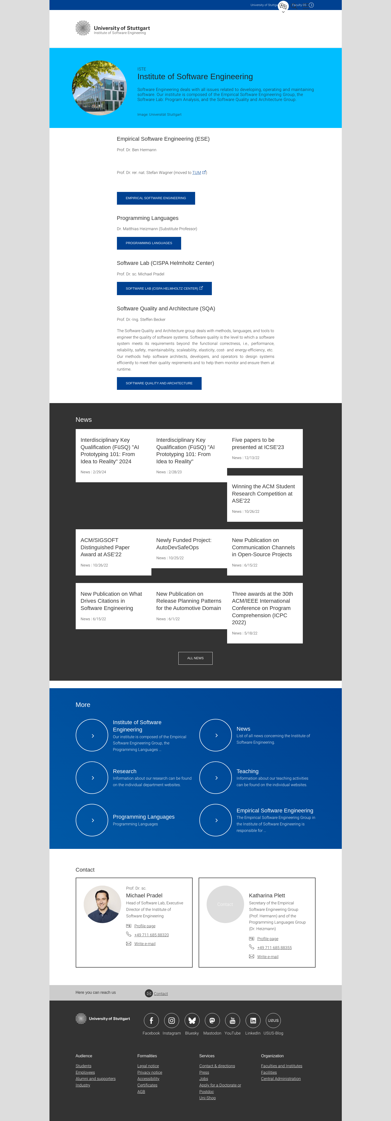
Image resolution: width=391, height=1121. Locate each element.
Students (83, 1065)
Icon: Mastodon (212, 1020)
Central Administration (281, 1078)
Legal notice (148, 1065)
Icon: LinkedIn (253, 1020)
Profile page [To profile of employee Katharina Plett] (267, 938)
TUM (196, 172)
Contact (156, 993)
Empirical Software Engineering (156, 198)
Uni (265, 5)
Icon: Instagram (171, 1020)
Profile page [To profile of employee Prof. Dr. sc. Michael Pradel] (144, 925)
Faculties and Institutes (281, 1065)
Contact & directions (217, 1065)
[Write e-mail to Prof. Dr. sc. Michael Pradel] (141, 943)
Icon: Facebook (151, 1020)
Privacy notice (149, 1072)
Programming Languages (149, 243)
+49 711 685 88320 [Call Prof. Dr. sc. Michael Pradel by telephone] (151, 934)
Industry (83, 1085)
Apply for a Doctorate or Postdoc (220, 1088)
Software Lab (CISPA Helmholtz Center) (162, 288)
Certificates (147, 1085)
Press (204, 1072)
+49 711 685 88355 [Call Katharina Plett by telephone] (274, 947)
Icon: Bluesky (192, 1020)
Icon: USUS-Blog (273, 1020)
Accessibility (148, 1078)
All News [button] (195, 658)
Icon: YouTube (232, 1020)
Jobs (203, 1078)
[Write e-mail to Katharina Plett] (264, 956)
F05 (299, 5)
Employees (85, 1072)
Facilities (269, 1072)
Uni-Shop (207, 1097)
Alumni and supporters (96, 1078)
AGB (141, 1091)
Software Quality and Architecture (159, 383)
